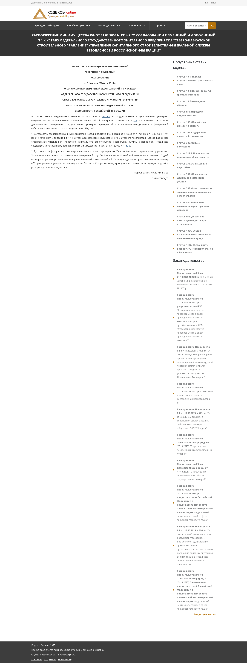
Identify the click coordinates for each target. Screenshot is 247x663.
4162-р (126, 145)
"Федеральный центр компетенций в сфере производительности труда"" (195, 502)
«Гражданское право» (92, 649)
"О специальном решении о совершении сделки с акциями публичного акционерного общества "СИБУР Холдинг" (193, 419)
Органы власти (136, 25)
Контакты (210, 2)
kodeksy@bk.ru (67, 654)
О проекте (159, 25)
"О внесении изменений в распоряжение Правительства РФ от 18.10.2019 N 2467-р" (195, 279)
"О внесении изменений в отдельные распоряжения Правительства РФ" (195, 393)
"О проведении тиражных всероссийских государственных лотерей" (192, 470)
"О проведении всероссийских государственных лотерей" (194, 444)
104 (135, 120)
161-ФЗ (106, 116)
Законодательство (109, 25)
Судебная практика (78, 25)
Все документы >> (205, 614)
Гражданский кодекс (47, 25)
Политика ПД (65, 659)
